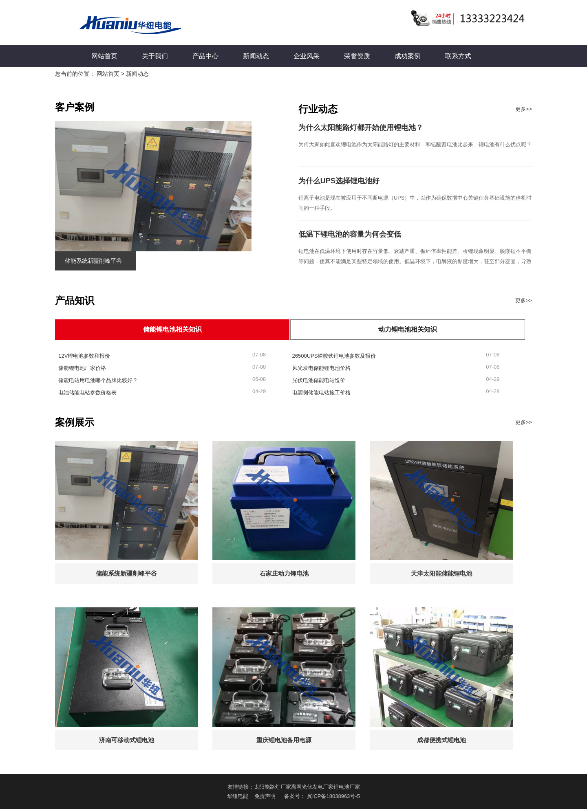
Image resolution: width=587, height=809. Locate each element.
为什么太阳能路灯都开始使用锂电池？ (360, 127)
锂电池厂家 (346, 787)
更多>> (523, 109)
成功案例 (408, 56)
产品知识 (74, 300)
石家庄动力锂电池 (284, 573)
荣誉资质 (357, 56)
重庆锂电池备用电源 (283, 739)
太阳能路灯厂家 (272, 787)
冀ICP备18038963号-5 (333, 796)
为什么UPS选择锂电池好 (339, 181)
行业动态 (318, 108)
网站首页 (104, 56)
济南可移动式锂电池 (126, 739)
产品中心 (205, 56)
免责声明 (265, 796)
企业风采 (307, 56)
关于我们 (155, 56)
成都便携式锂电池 (441, 739)
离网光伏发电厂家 (312, 787)
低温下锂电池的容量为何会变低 (349, 234)
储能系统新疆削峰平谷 (93, 260)
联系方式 (458, 56)
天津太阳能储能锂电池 (441, 573)
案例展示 (74, 422)
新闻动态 (256, 56)
